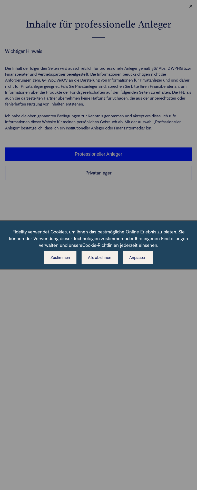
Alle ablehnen (99, 257)
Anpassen (137, 257)
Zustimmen (60, 257)
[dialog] (98, 245)
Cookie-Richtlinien (100, 245)
